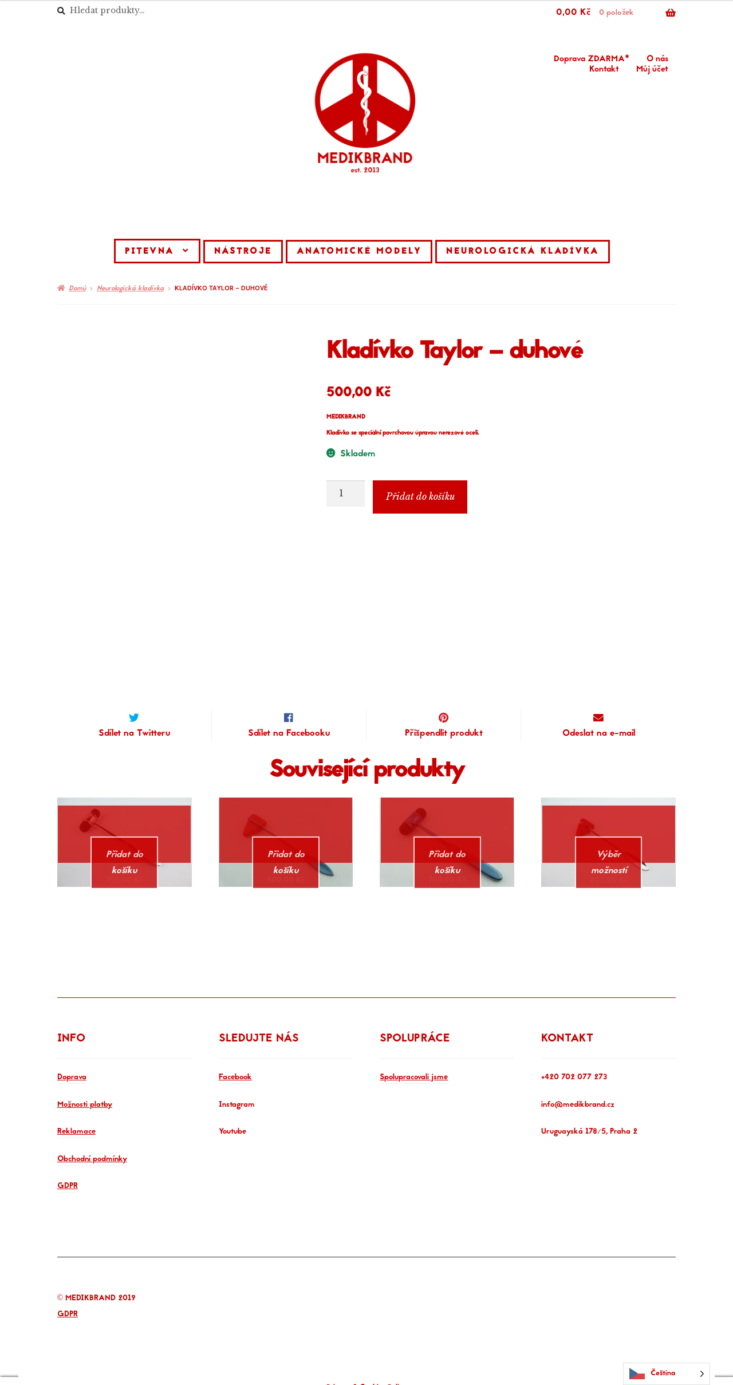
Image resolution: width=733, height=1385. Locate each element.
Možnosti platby (84, 1091)
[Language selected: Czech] (666, 1374)
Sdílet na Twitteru (134, 733)
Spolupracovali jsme (414, 1064)
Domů (77, 288)
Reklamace (76, 1118)
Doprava (71, 1064)
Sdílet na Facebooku (289, 733)
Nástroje (243, 251)
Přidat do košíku (420, 496)
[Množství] (345, 493)
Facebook (235, 1064)
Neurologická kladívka (522, 251)
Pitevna (149, 251)
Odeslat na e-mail (598, 733)
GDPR (67, 1172)
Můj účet (652, 70)
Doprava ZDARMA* (591, 59)
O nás (657, 59)
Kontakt (604, 70)
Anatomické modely (359, 251)
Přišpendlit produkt (444, 733)
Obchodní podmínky (92, 1145)
